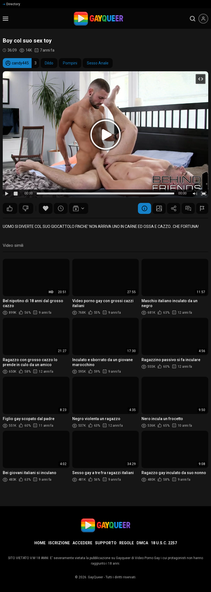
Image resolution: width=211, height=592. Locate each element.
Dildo (49, 63)
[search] (192, 19)
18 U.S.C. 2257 (164, 543)
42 (25, 208)
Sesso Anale (98, 63)
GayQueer (95, 577)
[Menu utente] (203, 19)
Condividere (172, 208)
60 (9, 208)
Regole (126, 543)
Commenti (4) (187, 208)
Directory (11, 4)
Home (40, 543)
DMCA (142, 543)
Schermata (157, 208)
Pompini (70, 63)
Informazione (142, 208)
